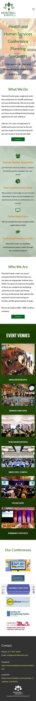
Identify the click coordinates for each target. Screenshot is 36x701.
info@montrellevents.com (17, 655)
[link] (18, 416)
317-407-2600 (14, 651)
